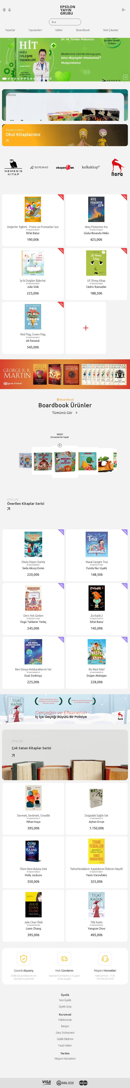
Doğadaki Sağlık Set (96, 815)
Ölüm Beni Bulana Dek (33, 868)
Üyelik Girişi (65, 1006)
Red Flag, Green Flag (32, 334)
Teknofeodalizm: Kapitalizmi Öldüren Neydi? (96, 868)
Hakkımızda (65, 1019)
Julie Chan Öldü (33, 922)
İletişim (65, 1026)
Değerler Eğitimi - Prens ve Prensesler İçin (33, 226)
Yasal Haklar (65, 1045)
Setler (59, 30)
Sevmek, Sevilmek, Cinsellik (33, 815)
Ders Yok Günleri (33, 615)
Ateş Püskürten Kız (96, 226)
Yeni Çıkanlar (110, 30)
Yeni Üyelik (65, 1000)
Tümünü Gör (65, 413)
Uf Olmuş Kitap (96, 280)
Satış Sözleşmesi (65, 1032)
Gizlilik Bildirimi (65, 1039)
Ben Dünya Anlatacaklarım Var (33, 669)
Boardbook (83, 30)
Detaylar (11, 94)
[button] (125, 77)
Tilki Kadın (96, 922)
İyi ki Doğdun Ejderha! (33, 280)
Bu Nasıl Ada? (97, 669)
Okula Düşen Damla (33, 561)
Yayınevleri (35, 30)
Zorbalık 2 (97, 615)
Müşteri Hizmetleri (65, 1058)
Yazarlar (10, 30)
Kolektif (82, 437)
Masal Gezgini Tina (97, 561)
